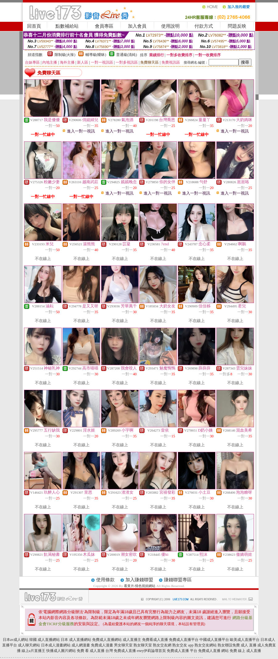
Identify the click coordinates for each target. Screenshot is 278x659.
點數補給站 (67, 26)
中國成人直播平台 (214, 639)
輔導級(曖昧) (95, 55)
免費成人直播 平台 (182, 651)
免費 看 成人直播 (90, 651)
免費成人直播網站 (107, 639)
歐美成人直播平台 (245, 639)
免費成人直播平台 (183, 639)
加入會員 (137, 26)
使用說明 (170, 26)
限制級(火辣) (65, 55)
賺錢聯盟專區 (178, 579)
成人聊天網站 (29, 645)
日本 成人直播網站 (76, 639)
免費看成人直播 (155, 639)
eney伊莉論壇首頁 (151, 651)
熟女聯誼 (225, 645)
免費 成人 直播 (244, 645)
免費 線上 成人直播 (245, 651)
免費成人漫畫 (102, 645)
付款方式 (203, 26)
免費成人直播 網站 (213, 651)
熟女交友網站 (205, 645)
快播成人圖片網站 (61, 651)
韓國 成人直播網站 (44, 639)
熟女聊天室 (142, 645)
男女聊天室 (123, 645)
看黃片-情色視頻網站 (140, 586)
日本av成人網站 (15, 639)
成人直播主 (132, 639)
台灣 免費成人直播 (120, 651)
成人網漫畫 (81, 645)
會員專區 (104, 26)
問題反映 (237, 26)
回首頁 (34, 26)
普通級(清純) (126, 55)
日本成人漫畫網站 (56, 645)
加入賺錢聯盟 (139, 579)
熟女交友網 (162, 645)
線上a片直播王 (33, 651)
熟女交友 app (182, 645)
